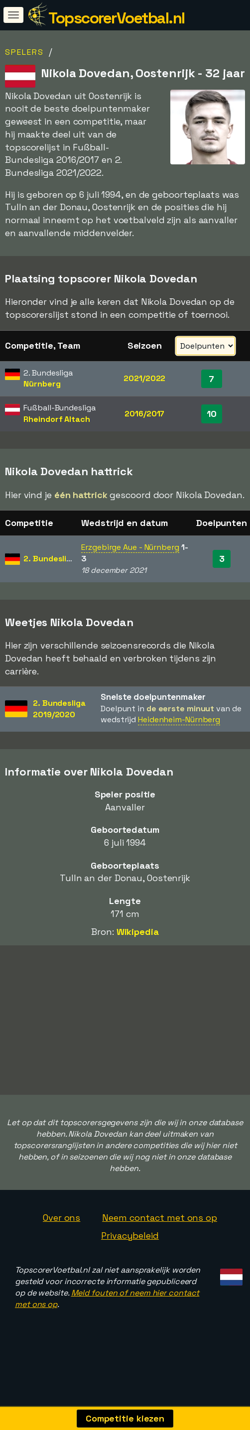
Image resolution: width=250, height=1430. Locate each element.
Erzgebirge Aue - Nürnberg (130, 547)
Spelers (24, 52)
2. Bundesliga (49, 558)
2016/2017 (144, 413)
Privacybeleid (130, 1235)
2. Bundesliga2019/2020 (59, 709)
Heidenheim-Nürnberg (179, 719)
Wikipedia (138, 931)
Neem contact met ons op (159, 1217)
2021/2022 (144, 378)
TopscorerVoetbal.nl (116, 18)
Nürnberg (41, 384)
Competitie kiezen (125, 1418)
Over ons (61, 1217)
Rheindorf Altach (56, 419)
